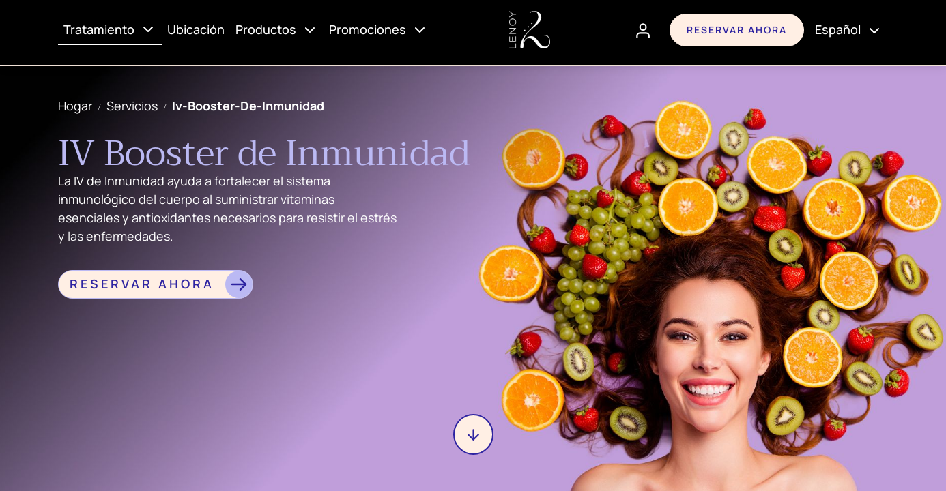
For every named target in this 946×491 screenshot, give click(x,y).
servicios (132, 106)
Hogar (75, 106)
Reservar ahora (737, 29)
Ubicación (196, 29)
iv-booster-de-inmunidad (248, 106)
